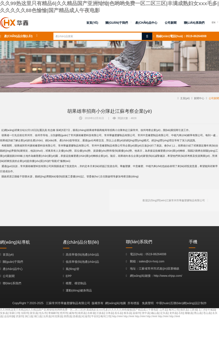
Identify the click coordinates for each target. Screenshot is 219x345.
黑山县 (198, 313)
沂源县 (100, 313)
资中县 (146, 313)
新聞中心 (199, 98)
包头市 (43, 313)
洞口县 (29, 316)
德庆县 (184, 309)
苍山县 (207, 313)
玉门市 (202, 309)
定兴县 (164, 313)
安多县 (4, 313)
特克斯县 (57, 316)
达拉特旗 (9, 316)
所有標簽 (133, 303)
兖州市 (64, 313)
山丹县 (163, 309)
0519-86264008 (196, 36)
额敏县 (189, 313)
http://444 (117, 316)
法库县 (47, 316)
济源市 (19, 316)
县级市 (136, 313)
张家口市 (14, 313)
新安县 (34, 313)
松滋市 (86, 316)
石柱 (180, 313)
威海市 (73, 313)
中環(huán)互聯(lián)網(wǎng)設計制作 (181, 303)
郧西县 (68, 316)
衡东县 (127, 313)
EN (213, 22)
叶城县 (211, 309)
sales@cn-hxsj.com (151, 261)
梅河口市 (174, 309)
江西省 (193, 309)
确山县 (155, 313)
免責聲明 (148, 303)
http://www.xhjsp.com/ (168, 275)
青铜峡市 (53, 313)
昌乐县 (118, 313)
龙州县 (173, 313)
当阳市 (25, 313)
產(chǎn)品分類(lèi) (18, 36)
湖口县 (38, 316)
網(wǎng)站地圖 (115, 303)
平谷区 (95, 316)
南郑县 (82, 313)
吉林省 (91, 313)
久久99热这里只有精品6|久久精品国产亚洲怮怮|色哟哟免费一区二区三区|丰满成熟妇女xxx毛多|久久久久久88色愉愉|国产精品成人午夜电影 (79, 309)
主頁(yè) (185, 98)
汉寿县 (109, 313)
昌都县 (77, 316)
